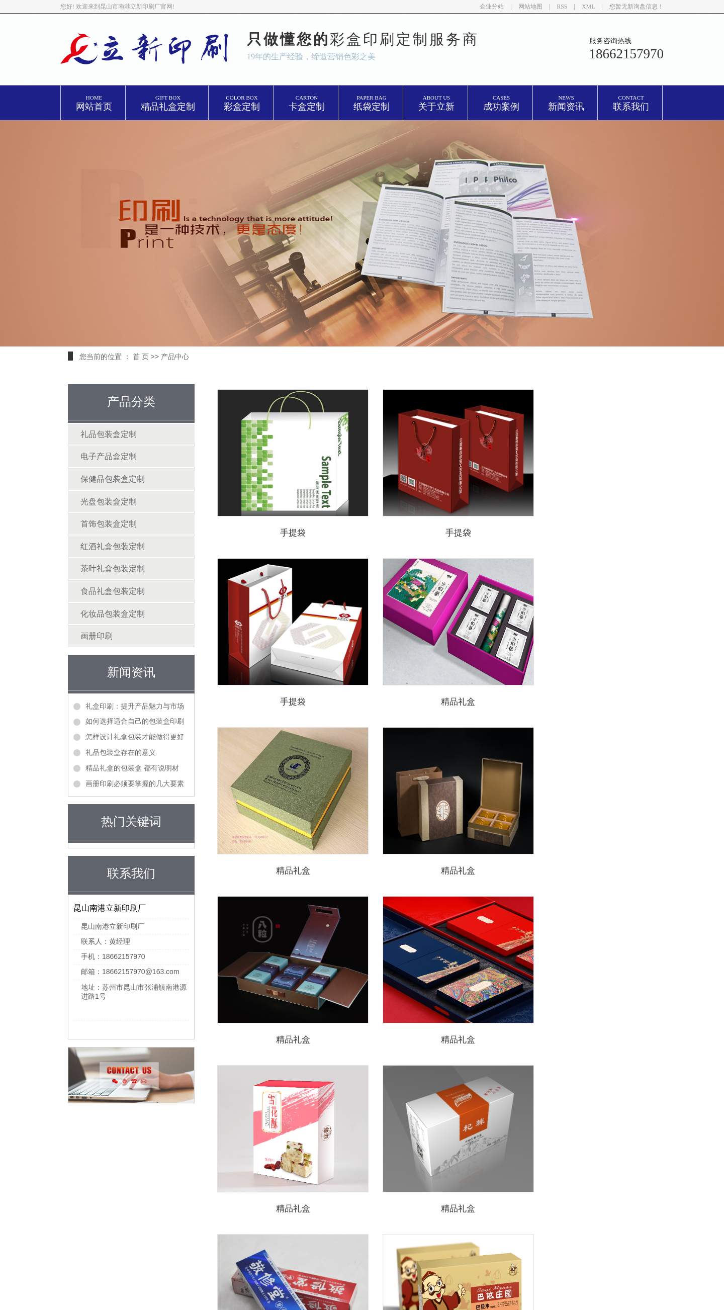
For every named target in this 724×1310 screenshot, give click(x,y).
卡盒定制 (307, 103)
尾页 (479, 1083)
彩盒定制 (242, 103)
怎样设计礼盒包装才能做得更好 (134, 737)
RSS (562, 6)
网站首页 (94, 103)
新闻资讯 (566, 103)
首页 (302, 1083)
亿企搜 (509, 1195)
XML (588, 6)
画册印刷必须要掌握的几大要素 (134, 783)
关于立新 (436, 103)
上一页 (333, 1083)
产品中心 (175, 357)
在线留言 (222, 1215)
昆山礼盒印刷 (515, 1181)
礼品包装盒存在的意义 (120, 752)
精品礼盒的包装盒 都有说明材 (132, 768)
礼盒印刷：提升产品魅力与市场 (134, 706)
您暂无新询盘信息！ (636, 6)
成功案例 (501, 103)
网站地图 (530, 6)
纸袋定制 (371, 103)
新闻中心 (284, 1200)
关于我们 (284, 1185)
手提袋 (286, 533)
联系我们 (631, 103)
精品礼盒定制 (168, 103)
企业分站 (492, 6)
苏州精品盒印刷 (382, 1195)
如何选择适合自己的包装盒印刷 (134, 721)
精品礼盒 (285, 702)
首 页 (141, 357)
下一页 (447, 1083)
